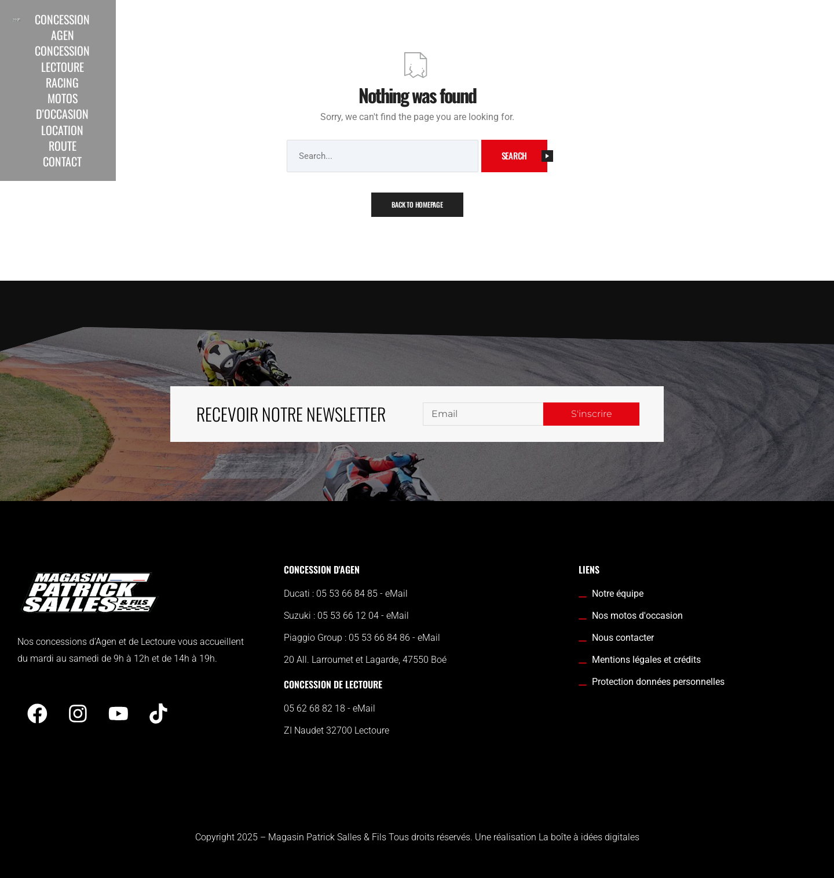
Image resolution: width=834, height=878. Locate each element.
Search (525, 155)
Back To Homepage (417, 204)
